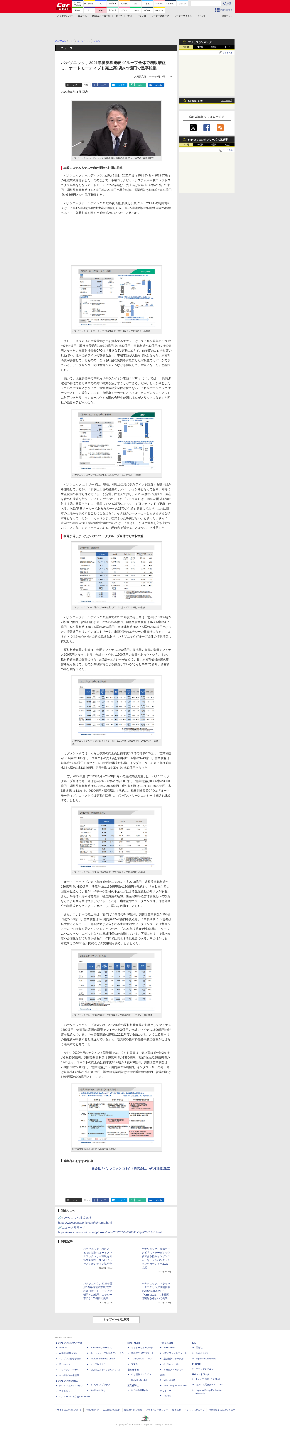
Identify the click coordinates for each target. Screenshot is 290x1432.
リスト (87, 85)
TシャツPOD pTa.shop (208, 1379)
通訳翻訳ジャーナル (173, 1358)
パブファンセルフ (205, 1369)
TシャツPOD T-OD (141, 1358)
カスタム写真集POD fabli (209, 1384)
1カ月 (228, 47)
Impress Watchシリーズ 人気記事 (208, 139)
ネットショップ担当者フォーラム (107, 1353)
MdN (162, 1375)
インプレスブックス (100, 1384)
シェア (103, 85)
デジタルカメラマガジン (71, 1385)
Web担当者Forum (68, 1353)
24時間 (199, 47)
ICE (194, 1343)
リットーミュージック (142, 1347)
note (140, 85)
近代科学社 (133, 1385)
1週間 (214, 47)
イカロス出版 (166, 1343)
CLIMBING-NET (139, 1380)
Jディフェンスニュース (175, 1353)
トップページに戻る (116, 1319)
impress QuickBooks (206, 1358)
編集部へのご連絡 (133, 1409)
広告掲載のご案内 (111, 1409)
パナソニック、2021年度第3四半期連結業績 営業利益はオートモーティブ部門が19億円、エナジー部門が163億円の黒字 (97, 1291)
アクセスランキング (199, 42)
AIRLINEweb (169, 1347)
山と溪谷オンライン (141, 1374)
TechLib (167, 1395)
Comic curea (202, 1353)
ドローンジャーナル (69, 1369)
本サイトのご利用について (68, 1409)
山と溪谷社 (133, 1369)
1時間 (186, 47)
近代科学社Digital (139, 1390)
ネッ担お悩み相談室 (69, 1375)
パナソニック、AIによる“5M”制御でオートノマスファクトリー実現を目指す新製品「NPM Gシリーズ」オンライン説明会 (98, 1256)
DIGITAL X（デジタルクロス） (105, 1369)
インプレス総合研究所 (70, 1358)
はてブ (122, 85)
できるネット (65, 1391)
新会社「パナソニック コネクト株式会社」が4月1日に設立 (131, 1168)
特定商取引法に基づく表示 (222, 1409)
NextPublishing (97, 1390)
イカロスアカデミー (173, 1369)
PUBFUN (196, 1364)
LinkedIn (159, 85)
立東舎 (134, 1364)
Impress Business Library (102, 1358)
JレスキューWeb (171, 1364)
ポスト (76, 85)
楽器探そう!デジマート (142, 1353)
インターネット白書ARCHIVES (74, 1396)
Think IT (63, 1347)
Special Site (195, 100)
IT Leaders (64, 1364)
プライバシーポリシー (157, 1409)
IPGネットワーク (200, 1374)
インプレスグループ (195, 1409)
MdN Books (169, 1380)
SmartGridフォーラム (101, 1347)
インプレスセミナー (100, 1364)
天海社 (199, 1347)
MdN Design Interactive (175, 1385)
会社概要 (176, 1409)
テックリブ (165, 1391)
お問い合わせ (92, 1409)
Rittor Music (133, 1343)
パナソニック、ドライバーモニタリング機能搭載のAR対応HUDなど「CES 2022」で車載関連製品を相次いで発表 (156, 1291)
